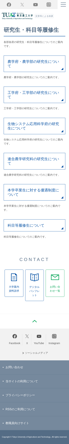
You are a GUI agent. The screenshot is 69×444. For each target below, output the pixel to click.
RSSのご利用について (20, 409)
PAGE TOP (34, 321)
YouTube (35, 4)
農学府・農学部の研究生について (33, 64)
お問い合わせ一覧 (55, 288)
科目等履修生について (26, 225)
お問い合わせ (14, 367)
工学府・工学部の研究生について (33, 95)
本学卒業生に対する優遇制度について (33, 192)
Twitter (22, 4)
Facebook (14, 343)
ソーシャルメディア (36, 352)
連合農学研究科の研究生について (33, 161)
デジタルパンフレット (34, 291)
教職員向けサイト (17, 423)
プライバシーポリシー (20, 395)
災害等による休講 (44, 16)
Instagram (54, 343)
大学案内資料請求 (14, 288)
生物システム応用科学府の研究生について (33, 126)
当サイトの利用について (22, 381)
